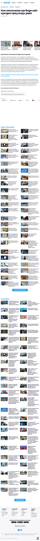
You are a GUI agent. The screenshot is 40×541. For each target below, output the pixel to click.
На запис (26, 2)
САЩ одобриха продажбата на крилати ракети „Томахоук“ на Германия (13, 371)
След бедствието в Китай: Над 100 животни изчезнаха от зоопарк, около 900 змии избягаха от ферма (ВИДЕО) (14, 400)
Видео (3, 515)
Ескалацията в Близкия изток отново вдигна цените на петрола (33, 424)
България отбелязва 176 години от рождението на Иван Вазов (13, 223)
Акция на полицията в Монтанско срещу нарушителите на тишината (12, 183)
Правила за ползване (17, 534)
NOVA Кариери (34, 514)
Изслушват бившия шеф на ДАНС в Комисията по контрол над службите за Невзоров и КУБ (33, 197)
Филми (23, 515)
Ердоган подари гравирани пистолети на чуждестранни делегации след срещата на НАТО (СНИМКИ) (32, 450)
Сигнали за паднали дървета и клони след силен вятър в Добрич (12, 229)
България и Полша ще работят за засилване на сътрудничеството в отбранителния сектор (33, 277)
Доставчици (27, 533)
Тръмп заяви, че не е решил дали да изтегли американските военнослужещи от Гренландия (33, 371)
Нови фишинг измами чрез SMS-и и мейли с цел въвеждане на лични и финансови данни (33, 252)
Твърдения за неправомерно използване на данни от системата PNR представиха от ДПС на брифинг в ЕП (13, 284)
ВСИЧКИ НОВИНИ (20, 500)
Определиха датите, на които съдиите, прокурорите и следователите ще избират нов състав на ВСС (13, 138)
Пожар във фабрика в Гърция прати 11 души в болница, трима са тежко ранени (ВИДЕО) (14, 340)
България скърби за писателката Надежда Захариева (33, 136)
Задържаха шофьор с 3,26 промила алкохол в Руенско (33, 177)
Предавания (24, 512)
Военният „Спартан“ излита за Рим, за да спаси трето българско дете (33, 223)
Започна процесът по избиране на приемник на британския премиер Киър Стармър (14, 332)
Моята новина (4, 513)
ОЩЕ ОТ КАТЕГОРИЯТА (20, 290)
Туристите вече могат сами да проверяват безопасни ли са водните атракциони (13, 265)
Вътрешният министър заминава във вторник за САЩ (13, 242)
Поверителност (7, 534)
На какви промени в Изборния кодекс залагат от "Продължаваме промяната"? (13, 145)
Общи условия (36, 533)
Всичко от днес (5, 512)
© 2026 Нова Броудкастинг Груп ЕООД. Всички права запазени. (9, 538)
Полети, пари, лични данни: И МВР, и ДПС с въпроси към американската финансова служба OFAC (33, 265)
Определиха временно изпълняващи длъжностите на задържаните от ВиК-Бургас (32, 157)
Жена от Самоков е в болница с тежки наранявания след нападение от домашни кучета (13, 198)
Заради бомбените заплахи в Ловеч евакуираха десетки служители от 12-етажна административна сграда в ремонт (33, 211)
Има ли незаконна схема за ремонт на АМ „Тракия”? (13, 189)
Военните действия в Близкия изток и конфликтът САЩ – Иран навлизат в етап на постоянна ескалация (33, 411)
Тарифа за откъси (22, 533)
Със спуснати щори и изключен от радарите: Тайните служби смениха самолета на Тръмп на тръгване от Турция (14, 475)
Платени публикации (31, 534)
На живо (32, 2)
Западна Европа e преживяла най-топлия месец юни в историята (14, 448)
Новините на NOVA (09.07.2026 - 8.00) (13, 463)
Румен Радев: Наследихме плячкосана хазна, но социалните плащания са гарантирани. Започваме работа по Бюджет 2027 (13, 171)
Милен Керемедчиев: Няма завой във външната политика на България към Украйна (33, 458)
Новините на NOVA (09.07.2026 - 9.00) (13, 429)
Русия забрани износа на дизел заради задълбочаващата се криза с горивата (33, 317)
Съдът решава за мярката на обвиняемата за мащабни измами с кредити (33, 218)
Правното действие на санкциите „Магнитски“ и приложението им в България (14, 393)
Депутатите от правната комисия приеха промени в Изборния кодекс (13, 258)
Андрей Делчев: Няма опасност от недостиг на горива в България (13, 156)
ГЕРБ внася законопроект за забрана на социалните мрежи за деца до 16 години (33, 151)
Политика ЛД (12, 534)
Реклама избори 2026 (8, 533)
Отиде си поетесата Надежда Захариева (12, 177)
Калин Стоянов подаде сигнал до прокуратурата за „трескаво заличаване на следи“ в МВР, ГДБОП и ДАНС (33, 171)
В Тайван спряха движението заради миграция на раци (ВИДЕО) (33, 490)
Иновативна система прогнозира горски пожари (33, 229)
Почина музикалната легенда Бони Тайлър (33, 325)
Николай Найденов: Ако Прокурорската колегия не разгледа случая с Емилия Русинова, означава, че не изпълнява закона (33, 191)
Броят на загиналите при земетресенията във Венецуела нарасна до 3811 (33, 386)
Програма (19, 2)
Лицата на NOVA (15, 512)
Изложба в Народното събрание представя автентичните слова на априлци (13, 277)
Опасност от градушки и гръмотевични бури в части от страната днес (13, 209)
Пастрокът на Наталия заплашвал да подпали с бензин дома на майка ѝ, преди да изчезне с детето (33, 184)
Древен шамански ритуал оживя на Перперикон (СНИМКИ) (13, 163)
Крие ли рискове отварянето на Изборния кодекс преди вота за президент (33, 145)
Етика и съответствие (24, 534)
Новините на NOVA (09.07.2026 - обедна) (33, 309)
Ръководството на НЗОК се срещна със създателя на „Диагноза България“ (14, 303)
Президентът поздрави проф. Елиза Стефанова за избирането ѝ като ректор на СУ (33, 283)
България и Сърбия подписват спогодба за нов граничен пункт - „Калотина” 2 (13, 218)
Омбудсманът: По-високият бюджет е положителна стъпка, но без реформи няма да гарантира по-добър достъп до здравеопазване (33, 244)
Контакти (31, 533)
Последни (4, 510)
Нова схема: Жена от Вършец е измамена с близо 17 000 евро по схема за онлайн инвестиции (14, 348)
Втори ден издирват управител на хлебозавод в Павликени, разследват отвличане (13, 151)
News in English (33, 516)
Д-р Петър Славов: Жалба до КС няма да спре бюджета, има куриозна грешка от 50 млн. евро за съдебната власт (33, 271)
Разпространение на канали (15, 533)
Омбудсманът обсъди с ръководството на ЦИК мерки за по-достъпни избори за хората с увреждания (33, 164)
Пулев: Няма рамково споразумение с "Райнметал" (32, 235)
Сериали (23, 513)
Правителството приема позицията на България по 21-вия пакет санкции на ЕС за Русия (13, 204)
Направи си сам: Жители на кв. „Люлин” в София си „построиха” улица (33, 203)
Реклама (3, 533)
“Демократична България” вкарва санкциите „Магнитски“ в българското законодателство (13, 271)
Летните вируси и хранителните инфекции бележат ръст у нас (13, 130)
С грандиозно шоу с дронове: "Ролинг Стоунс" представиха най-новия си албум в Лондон (14, 318)
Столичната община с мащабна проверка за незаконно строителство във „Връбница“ (14, 311)
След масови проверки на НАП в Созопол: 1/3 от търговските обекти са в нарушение (13, 252)
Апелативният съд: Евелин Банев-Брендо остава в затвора (33, 130)
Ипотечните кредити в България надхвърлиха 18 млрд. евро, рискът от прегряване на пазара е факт (13, 236)
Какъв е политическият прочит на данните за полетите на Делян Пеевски (33, 303)
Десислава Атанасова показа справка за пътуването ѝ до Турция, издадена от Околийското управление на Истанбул (33, 258)
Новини (13, 2)
